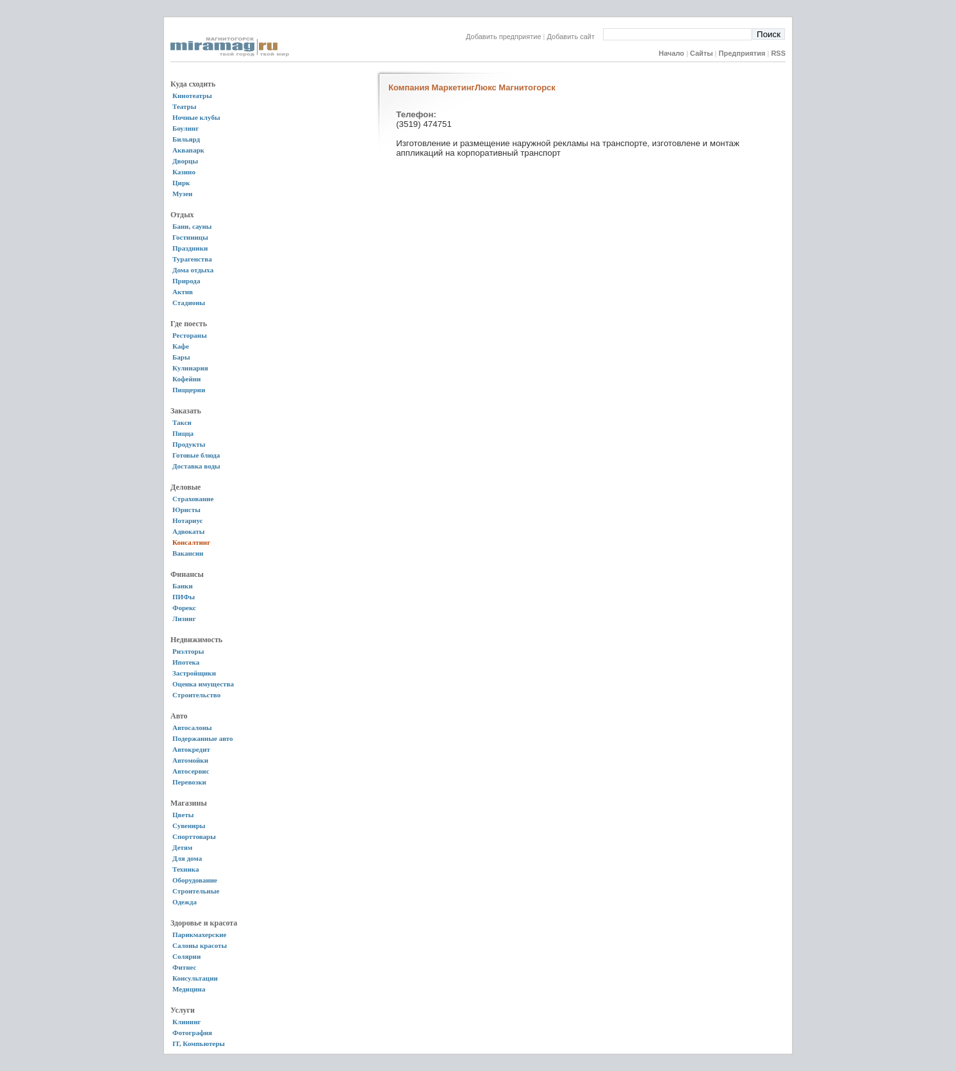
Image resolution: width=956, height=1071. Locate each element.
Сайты (701, 53)
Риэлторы (188, 651)
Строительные (195, 891)
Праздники (190, 248)
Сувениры (188, 825)
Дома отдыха (192, 270)
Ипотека (185, 662)
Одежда (184, 902)
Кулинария (190, 368)
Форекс (184, 607)
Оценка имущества (203, 684)
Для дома (187, 858)
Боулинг (185, 128)
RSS (778, 53)
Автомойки (190, 760)
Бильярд (186, 139)
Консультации (195, 978)
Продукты (188, 444)
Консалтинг (191, 542)
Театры (184, 106)
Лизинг (184, 618)
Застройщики (194, 673)
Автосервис (191, 771)
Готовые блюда (196, 455)
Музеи (182, 193)
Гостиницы (190, 237)
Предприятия (742, 53)
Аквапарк (188, 150)
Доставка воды (196, 466)
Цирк (181, 183)
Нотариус (187, 520)
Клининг (186, 1021)
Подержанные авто (202, 738)
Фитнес (184, 967)
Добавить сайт (575, 36)
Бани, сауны (191, 226)
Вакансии (187, 553)
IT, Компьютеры (198, 1043)
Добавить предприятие (503, 36)
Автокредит (191, 749)
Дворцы (185, 161)
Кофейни (186, 379)
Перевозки (189, 782)
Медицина (188, 989)
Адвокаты (188, 531)
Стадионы (188, 302)
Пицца (183, 433)
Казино (183, 172)
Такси (182, 422)
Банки (182, 586)
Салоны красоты (199, 945)
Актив (182, 291)
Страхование (192, 498)
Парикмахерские (199, 934)
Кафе (180, 346)
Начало (671, 53)
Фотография (192, 1032)
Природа (186, 281)
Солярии (186, 956)
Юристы (186, 509)
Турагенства (192, 259)
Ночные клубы (196, 117)
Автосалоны (192, 727)
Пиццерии (188, 390)
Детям (182, 847)
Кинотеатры (192, 95)
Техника (185, 869)
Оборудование (194, 880)
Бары (181, 357)
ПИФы (183, 597)
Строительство (196, 695)
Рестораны (189, 335)
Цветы (183, 814)
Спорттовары (194, 836)
